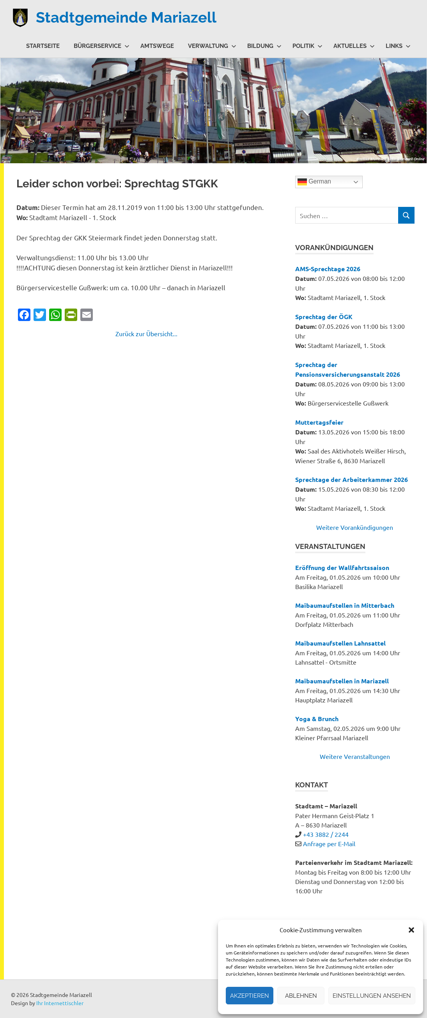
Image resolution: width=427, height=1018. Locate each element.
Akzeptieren (249, 995)
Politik (307, 45)
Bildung (264, 45)
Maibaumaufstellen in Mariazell (342, 681)
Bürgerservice (101, 45)
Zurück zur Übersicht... (146, 333)
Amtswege (157, 45)
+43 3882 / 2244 (326, 834)
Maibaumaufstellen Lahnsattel (340, 643)
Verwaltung (212, 45)
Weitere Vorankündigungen (354, 527)
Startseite (43, 45)
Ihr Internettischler (59, 1002)
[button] (411, 930)
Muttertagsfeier (319, 422)
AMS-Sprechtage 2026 (327, 269)
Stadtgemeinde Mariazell (126, 17)
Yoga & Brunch (316, 719)
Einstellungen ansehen (372, 995)
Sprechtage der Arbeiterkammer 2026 (351, 479)
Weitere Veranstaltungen (355, 756)
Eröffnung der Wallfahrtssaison (342, 567)
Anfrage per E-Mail (329, 843)
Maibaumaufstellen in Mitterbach (344, 605)
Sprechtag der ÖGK (324, 316)
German (314, 182)
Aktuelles (354, 45)
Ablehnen (301, 995)
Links (398, 45)
